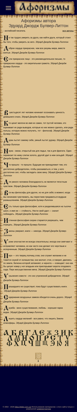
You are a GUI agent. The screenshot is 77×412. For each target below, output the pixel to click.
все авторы (68, 31)
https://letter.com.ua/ (23, 407)
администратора (44, 409)
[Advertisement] (38, 89)
